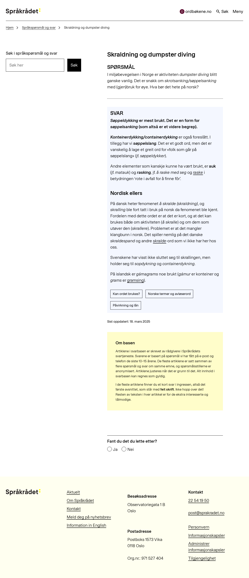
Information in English (86, 525)
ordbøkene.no (196, 11)
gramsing (135, 280)
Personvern (198, 527)
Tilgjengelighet (202, 558)
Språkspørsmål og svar (39, 27)
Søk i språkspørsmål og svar (31, 53)
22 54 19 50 (198, 500)
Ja (115, 449)
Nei (130, 449)
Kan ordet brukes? (126, 294)
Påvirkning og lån (126, 305)
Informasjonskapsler (206, 535)
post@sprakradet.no (206, 512)
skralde (159, 240)
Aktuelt (73, 492)
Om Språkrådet (80, 500)
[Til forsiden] (23, 11)
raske (198, 172)
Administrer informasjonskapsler (206, 546)
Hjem (10, 27)
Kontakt (74, 508)
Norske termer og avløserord (169, 294)
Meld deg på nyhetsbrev (89, 517)
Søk (222, 11)
